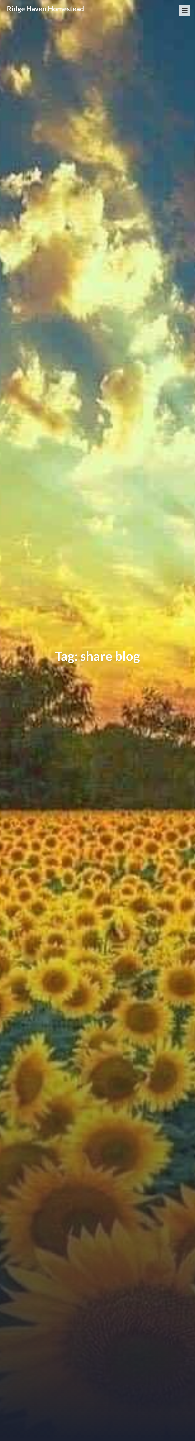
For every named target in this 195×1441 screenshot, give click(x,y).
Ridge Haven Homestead (45, 9)
